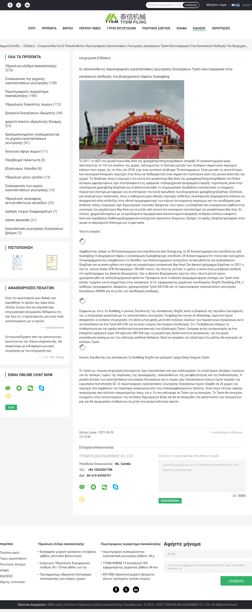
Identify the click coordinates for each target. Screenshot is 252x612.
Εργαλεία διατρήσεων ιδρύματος (30, 113)
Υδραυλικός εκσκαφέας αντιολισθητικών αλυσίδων (26, 201)
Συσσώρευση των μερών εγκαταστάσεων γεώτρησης (26, 188)
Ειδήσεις (29, 46)
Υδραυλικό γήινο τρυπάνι (24, 177)
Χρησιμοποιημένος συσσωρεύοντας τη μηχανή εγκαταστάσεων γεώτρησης (32, 138)
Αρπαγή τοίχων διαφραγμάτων (28, 211)
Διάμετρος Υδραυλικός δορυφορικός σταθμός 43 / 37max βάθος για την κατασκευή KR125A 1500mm (65, 565)
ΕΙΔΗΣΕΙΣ (199, 28)
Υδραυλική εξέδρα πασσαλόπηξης (31, 66)
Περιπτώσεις (221, 28)
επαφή (182, 28)
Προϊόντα (49, 28)
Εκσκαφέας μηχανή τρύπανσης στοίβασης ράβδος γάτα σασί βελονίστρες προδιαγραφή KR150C (68, 554)
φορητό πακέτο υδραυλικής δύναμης (33, 122)
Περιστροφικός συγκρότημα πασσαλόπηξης (26, 94)
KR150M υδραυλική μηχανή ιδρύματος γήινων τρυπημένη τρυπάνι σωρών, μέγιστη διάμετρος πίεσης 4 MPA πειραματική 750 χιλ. (129, 577)
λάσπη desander (17, 220)
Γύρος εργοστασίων (121, 28)
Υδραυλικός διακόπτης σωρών (28, 104)
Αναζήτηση (191, 5)
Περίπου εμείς (90, 28)
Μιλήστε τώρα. (216, 5)
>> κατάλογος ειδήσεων (227, 432)
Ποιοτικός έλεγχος (156, 28)
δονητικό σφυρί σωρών (23, 151)
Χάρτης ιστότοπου (12, 582)
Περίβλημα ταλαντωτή (22, 160)
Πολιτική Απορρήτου (32, 604)
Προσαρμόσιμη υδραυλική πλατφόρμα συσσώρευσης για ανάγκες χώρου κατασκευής (65, 577)
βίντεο (68, 28)
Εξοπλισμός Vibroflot (21, 169)
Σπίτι (31, 28)
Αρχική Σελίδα (9, 46)
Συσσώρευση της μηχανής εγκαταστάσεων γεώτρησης (26, 81)
